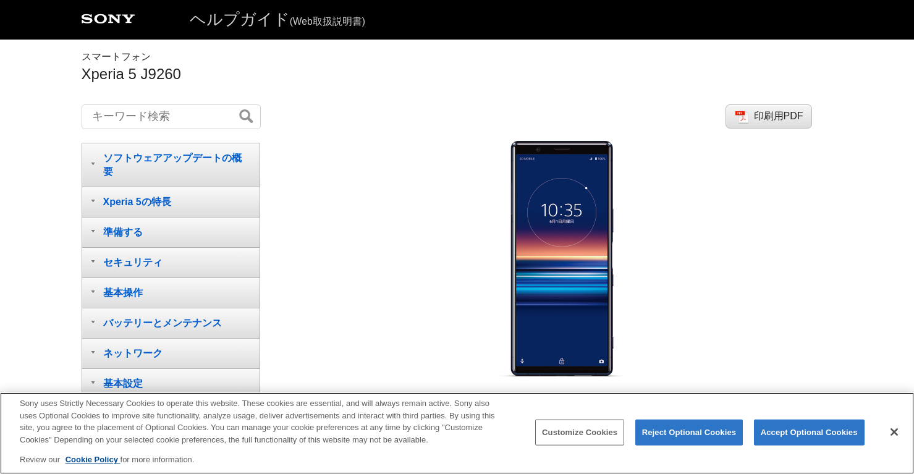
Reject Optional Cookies (689, 432)
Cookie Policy (93, 459)
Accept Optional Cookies (809, 432)
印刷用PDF (778, 116)
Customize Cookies (579, 432)
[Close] (894, 432)
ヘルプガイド (277, 19)
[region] (457, 433)
